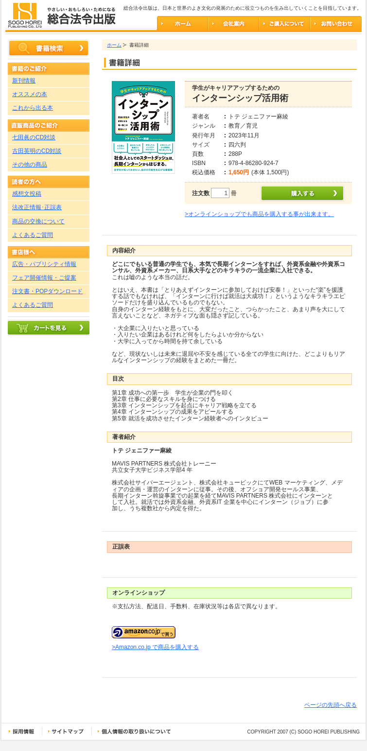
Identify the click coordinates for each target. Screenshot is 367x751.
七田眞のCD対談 (33, 137)
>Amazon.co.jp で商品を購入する (155, 647)
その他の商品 (29, 164)
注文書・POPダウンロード (47, 291)
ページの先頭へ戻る (330, 704)
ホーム (114, 45)
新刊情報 (23, 80)
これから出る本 (32, 107)
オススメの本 (29, 94)
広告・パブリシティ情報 (44, 264)
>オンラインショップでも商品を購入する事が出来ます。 (259, 214)
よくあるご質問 (32, 235)
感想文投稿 (26, 193)
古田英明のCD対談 (36, 151)
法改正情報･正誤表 (37, 207)
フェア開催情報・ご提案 (44, 277)
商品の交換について (38, 221)
